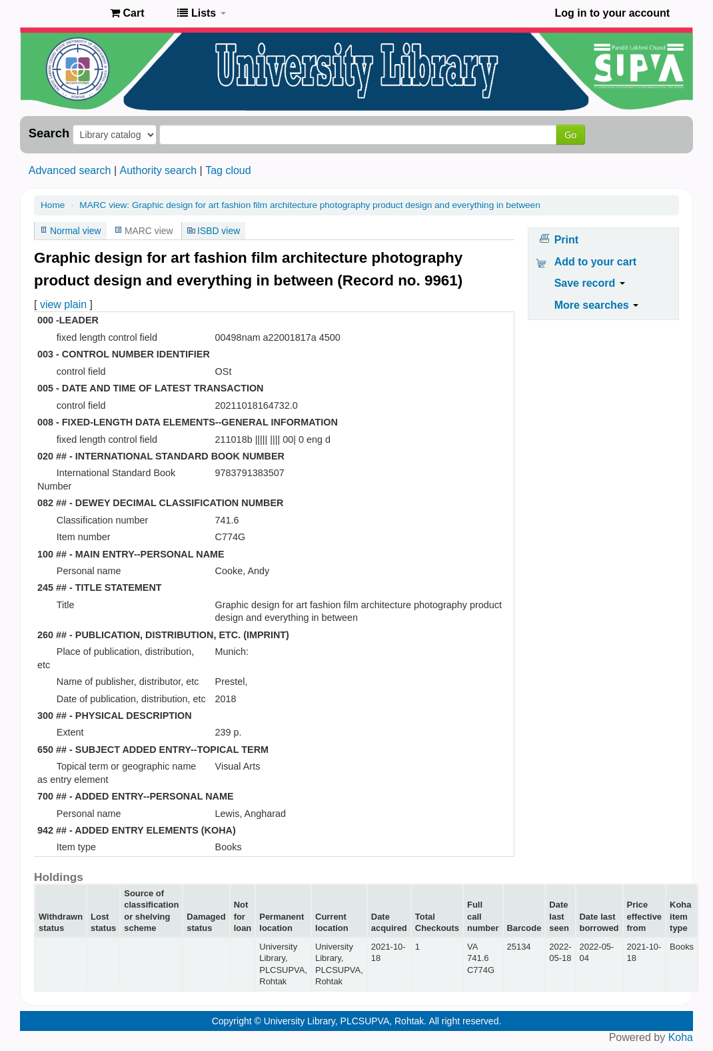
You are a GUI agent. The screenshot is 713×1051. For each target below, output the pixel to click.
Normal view (75, 230)
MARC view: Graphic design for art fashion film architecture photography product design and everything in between (309, 205)
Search (49, 133)
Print (566, 239)
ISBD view (218, 230)
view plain (63, 304)
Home (53, 205)
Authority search (158, 170)
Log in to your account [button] (612, 13)
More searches (596, 305)
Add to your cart (595, 261)
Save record (589, 283)
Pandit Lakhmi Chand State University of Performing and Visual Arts (66, 13)
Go (570, 134)
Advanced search (70, 170)
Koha (680, 1037)
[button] (127, 13)
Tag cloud (228, 170)
